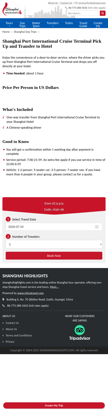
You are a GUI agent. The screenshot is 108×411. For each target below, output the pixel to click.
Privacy (10, 341)
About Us (53, 2)
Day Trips (22, 25)
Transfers (53, 24)
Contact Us (66, 2)
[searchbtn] (103, 13)
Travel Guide (83, 25)
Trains (69, 22)
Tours (9, 24)
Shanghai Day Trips (25, 32)
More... (54, 287)
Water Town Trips (36, 27)
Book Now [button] (54, 256)
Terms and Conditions (19, 335)
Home (6, 32)
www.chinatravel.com (30, 293)
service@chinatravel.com (92, 2)
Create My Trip (98, 25)
